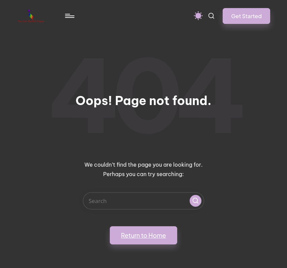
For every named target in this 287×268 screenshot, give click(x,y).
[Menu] (69, 15)
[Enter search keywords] (143, 200)
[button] (246, 16)
